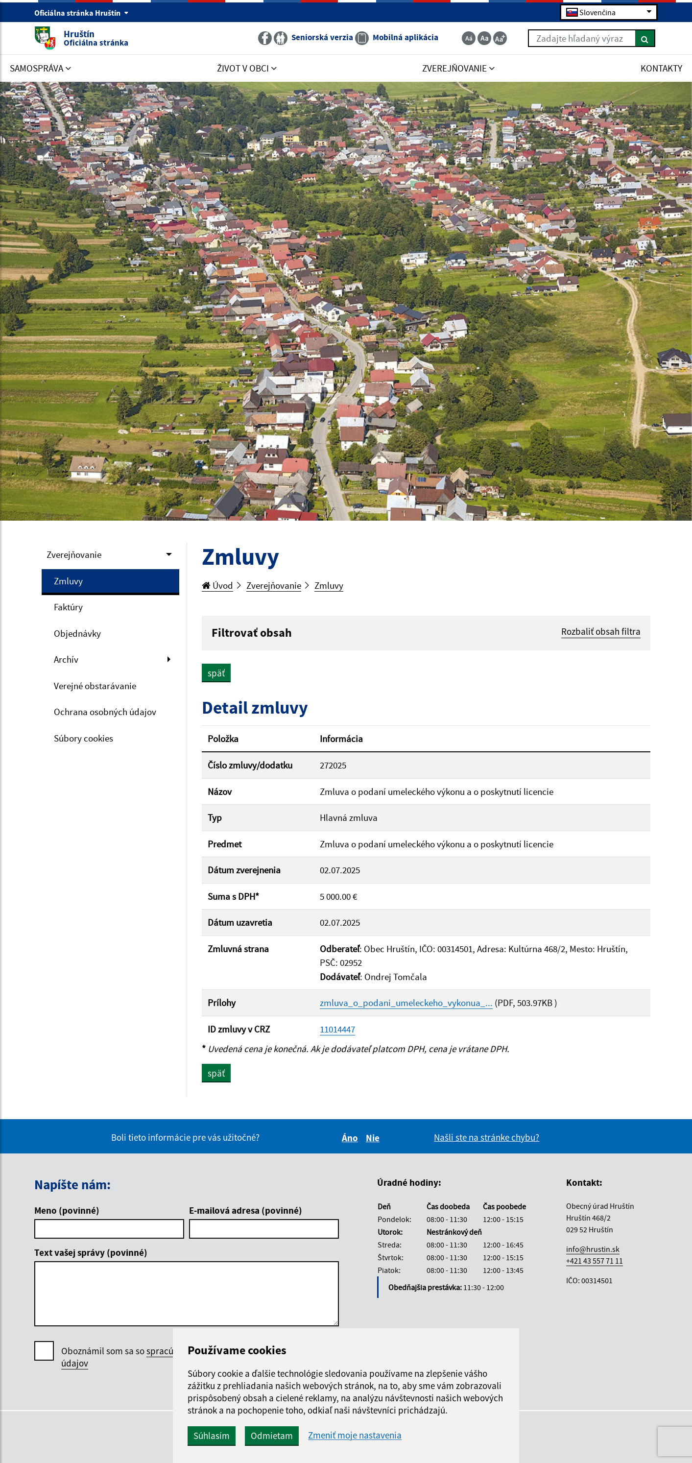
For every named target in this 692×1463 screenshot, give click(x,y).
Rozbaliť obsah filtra (601, 631)
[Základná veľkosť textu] (484, 38)
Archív (66, 659)
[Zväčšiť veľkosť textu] (500, 38)
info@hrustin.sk (593, 1249)
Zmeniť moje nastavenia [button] (355, 1435)
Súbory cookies (83, 738)
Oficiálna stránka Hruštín (81, 13)
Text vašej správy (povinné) (90, 1252)
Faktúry (68, 607)
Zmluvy (68, 581)
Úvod (217, 585)
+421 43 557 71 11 (594, 1261)
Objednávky (77, 633)
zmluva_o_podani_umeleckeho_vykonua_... (406, 1002)
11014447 (337, 1029)
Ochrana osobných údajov (105, 712)
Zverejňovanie (74, 554)
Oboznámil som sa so (149, 1357)
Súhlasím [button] (211, 1435)
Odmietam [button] (272, 1435)
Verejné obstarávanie (95, 686)
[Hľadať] (645, 38)
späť (216, 673)
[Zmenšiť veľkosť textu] (469, 38)
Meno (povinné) (66, 1210)
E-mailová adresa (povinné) (245, 1210)
